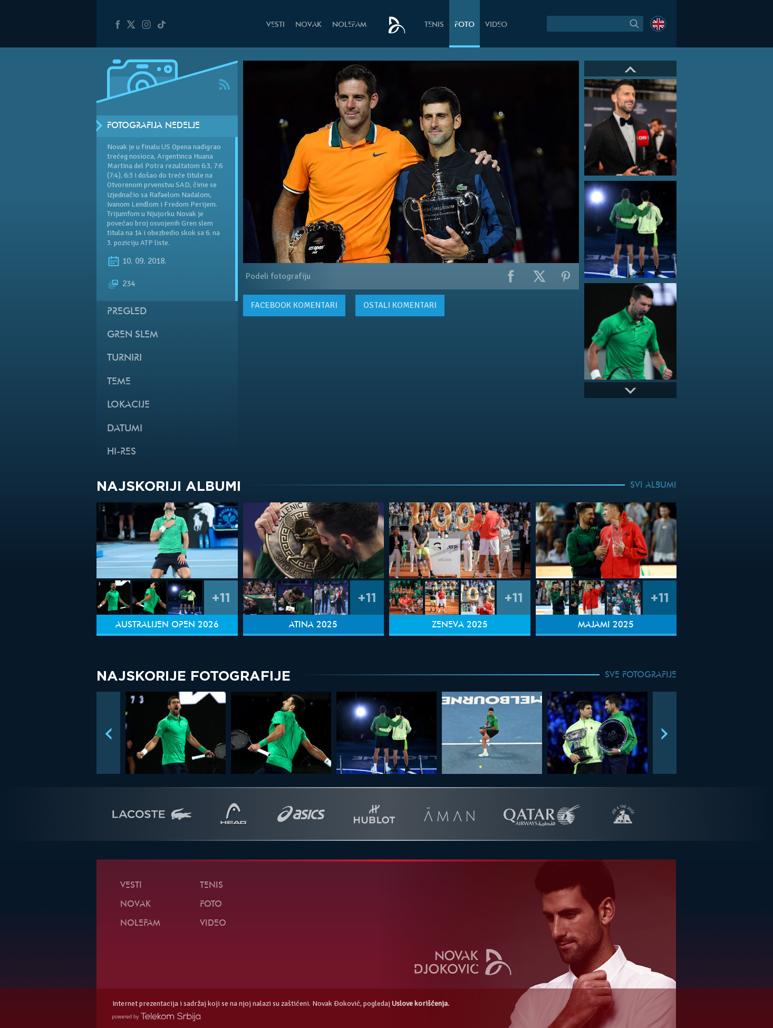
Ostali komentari (400, 305)
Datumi (124, 429)
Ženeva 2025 (460, 625)
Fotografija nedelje (153, 126)
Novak (308, 25)
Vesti (275, 25)
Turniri (124, 358)
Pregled (127, 312)
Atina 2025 (313, 625)
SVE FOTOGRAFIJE (641, 675)
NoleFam (349, 25)
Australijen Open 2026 (167, 625)
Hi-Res (121, 452)
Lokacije (128, 405)
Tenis (434, 25)
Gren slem (132, 335)
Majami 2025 (606, 625)
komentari (294, 305)
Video (496, 25)
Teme (119, 382)
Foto (465, 25)
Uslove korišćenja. (420, 1003)
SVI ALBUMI (653, 485)
